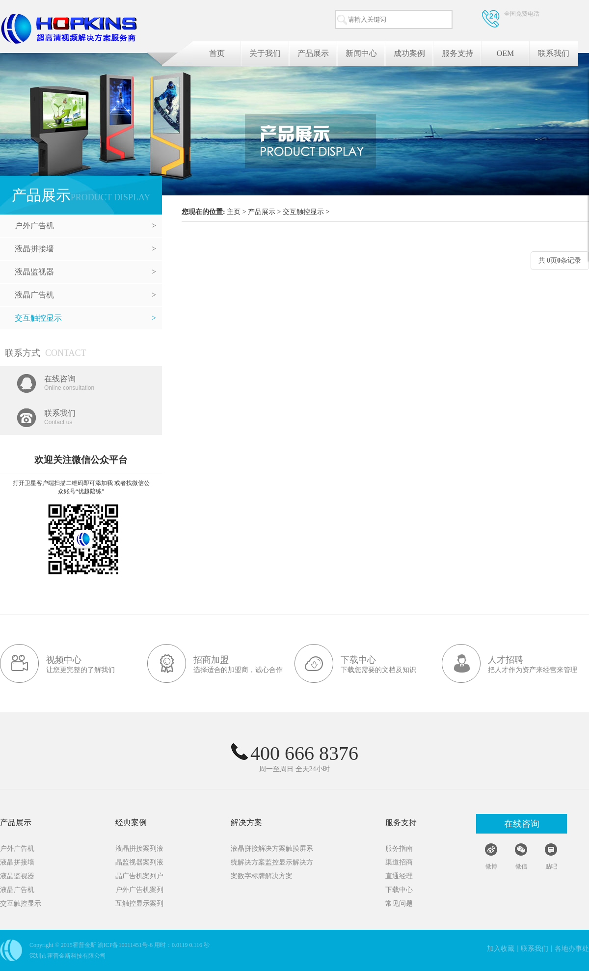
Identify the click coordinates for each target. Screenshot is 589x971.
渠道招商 (399, 862)
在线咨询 (521, 824)
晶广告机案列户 (139, 876)
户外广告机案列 (139, 889)
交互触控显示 (38, 318)
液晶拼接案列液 (139, 848)
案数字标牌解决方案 (262, 876)
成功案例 (409, 53)
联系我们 (553, 53)
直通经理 (399, 876)
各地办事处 (572, 948)
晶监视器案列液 (139, 862)
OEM (505, 53)
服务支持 (457, 53)
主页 (234, 212)
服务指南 (399, 848)
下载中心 (399, 889)
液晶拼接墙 (34, 248)
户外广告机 (34, 225)
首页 (217, 53)
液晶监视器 (34, 272)
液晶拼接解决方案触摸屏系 (272, 848)
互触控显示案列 (139, 903)
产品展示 (313, 53)
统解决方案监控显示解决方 (272, 862)
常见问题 (399, 903)
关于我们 (265, 53)
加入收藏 (500, 948)
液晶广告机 (34, 295)
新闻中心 (361, 53)
